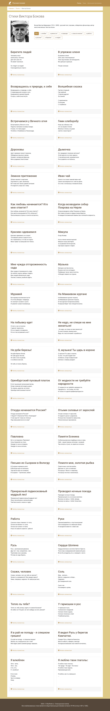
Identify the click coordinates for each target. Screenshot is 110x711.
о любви (44, 33)
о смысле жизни (77, 33)
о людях (58, 37)
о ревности (54, 33)
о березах (48, 37)
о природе (64, 33)
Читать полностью (18, 75)
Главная (11, 8)
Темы (84, 3)
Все (36, 33)
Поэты (79, 3)
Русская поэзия (16, 3)
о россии (38, 37)
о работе (89, 33)
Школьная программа (94, 3)
